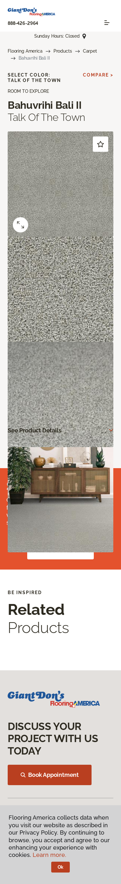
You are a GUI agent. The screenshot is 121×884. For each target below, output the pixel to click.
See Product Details (34, 430)
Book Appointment (49, 774)
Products (62, 51)
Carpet (90, 51)
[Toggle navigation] (107, 22)
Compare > (98, 74)
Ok (61, 867)
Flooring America (25, 51)
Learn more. (49, 854)
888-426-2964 (23, 23)
